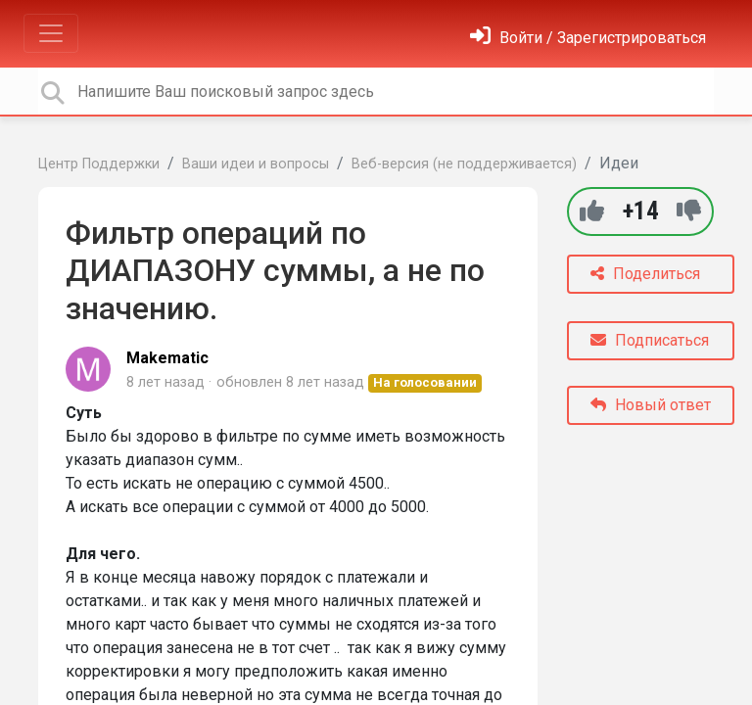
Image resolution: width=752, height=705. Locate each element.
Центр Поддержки (99, 164)
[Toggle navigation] (51, 33)
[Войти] (588, 38)
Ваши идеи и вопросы (255, 164)
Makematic (167, 358)
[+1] (592, 211)
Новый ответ (650, 405)
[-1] (689, 211)
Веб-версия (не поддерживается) (464, 164)
